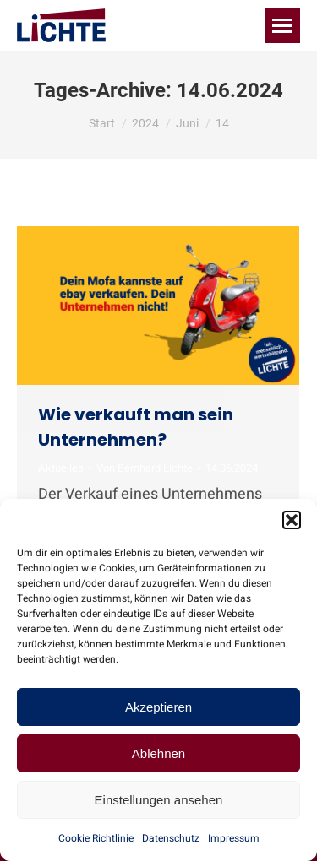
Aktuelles (61, 468)
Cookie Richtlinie (96, 838)
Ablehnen (158, 753)
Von (144, 468)
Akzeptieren (158, 707)
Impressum (234, 838)
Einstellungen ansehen (159, 800)
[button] (291, 520)
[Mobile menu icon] (282, 25)
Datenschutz (170, 838)
